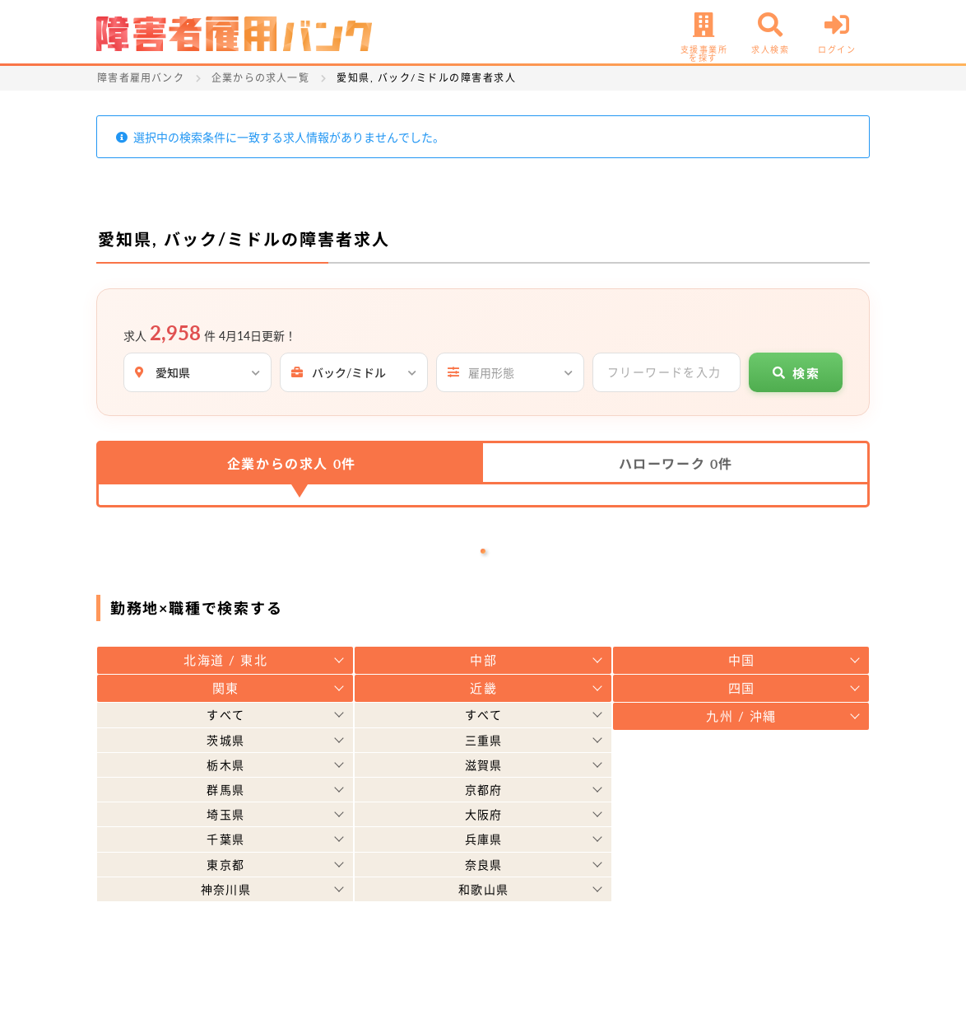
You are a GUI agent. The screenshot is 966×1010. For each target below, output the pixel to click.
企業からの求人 (291, 463)
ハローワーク (676, 463)
